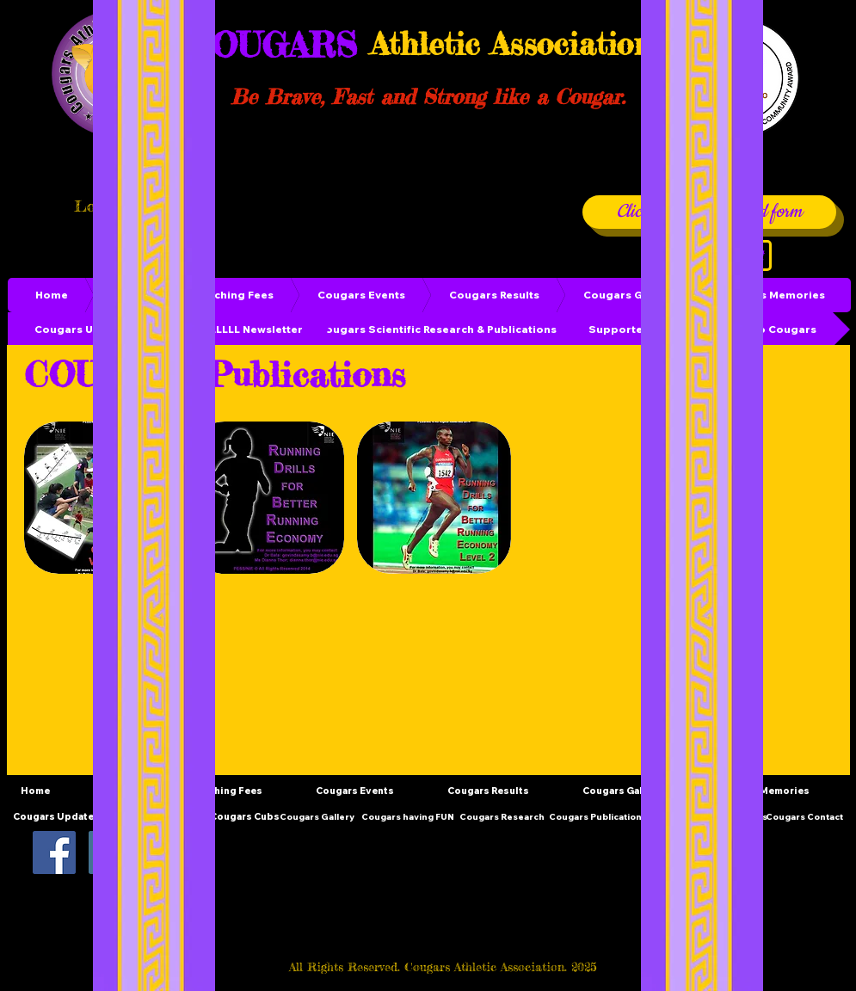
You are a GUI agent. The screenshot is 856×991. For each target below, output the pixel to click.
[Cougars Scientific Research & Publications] (437, 329)
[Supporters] (621, 329)
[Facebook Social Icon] (54, 852)
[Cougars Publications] (598, 817)
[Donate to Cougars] (764, 329)
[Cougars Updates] (83, 329)
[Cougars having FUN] (408, 817)
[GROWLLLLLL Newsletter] (235, 329)
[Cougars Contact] (804, 817)
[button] (267, 498)
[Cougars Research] (502, 817)
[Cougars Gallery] (317, 817)
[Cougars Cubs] (245, 817)
